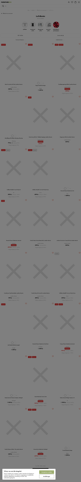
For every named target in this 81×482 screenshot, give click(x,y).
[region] (29, 474)
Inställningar (46, 476)
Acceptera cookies (46, 472)
